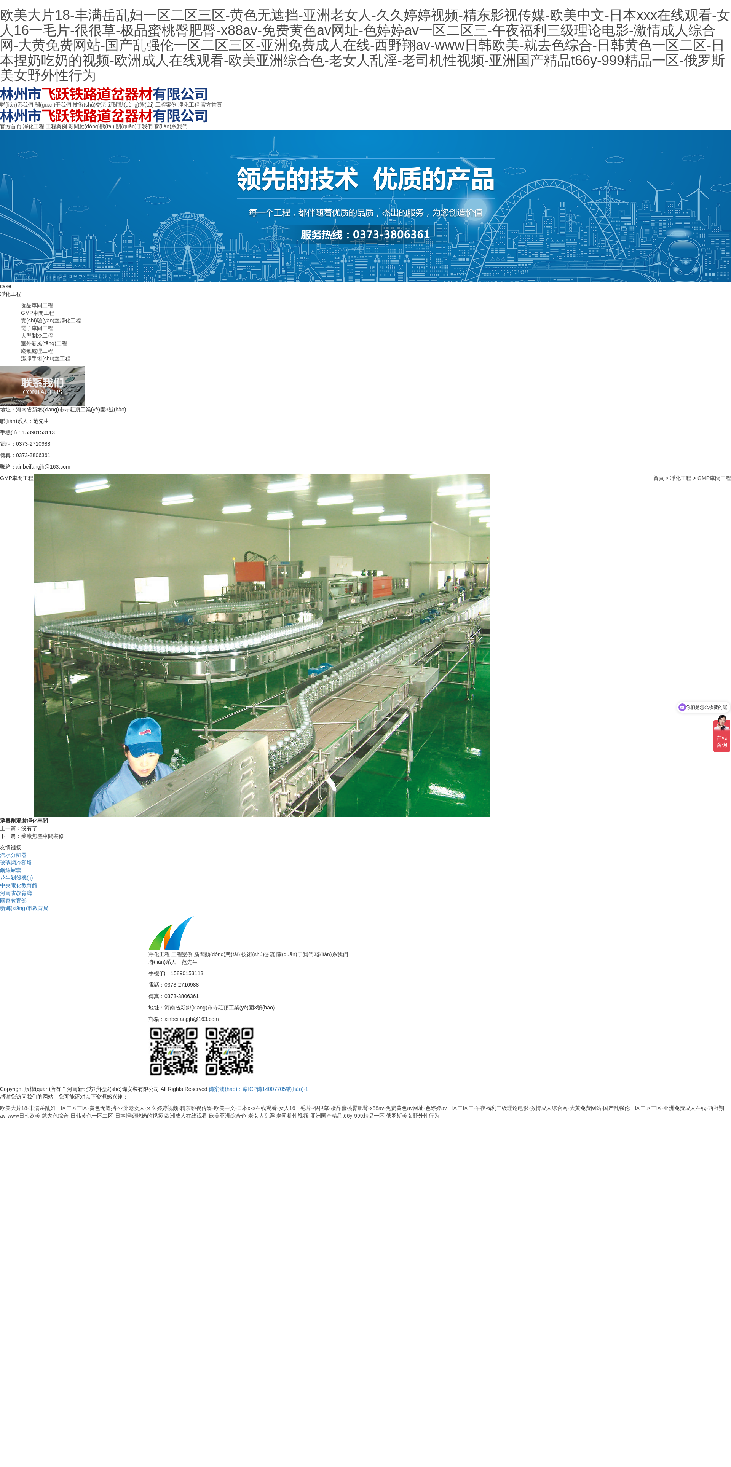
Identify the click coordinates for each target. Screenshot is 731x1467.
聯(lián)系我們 (16, 105)
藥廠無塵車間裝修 (42, 836)
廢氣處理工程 (37, 351)
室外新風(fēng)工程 (44, 343)
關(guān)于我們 (53, 105)
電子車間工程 (37, 328)
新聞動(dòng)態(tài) (131, 105)
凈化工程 (189, 105)
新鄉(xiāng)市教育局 (24, 908)
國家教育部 (13, 901)
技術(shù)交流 (89, 105)
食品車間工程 (37, 305)
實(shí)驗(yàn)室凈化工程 (51, 320)
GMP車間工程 (37, 313)
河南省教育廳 (16, 893)
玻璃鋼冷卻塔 (16, 862)
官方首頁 (211, 105)
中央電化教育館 (18, 885)
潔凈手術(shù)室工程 (45, 359)
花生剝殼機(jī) (16, 878)
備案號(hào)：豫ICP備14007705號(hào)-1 (258, 1089)
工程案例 (166, 105)
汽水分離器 (13, 855)
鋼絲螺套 (10, 870)
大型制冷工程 (37, 336)
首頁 (658, 478)
